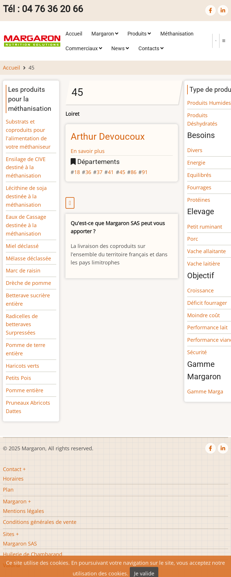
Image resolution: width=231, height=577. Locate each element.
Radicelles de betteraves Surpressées (22, 324)
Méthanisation (177, 34)
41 (111, 172)
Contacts (151, 48)
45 (122, 172)
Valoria (11, 565)
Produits (139, 34)
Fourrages (199, 187)
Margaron (104, 34)
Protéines (198, 199)
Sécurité (197, 352)
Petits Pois (18, 377)
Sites (8, 534)
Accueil (73, 34)
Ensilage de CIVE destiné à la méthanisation (26, 167)
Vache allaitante (206, 251)
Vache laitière (203, 263)
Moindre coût (203, 315)
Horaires (13, 478)
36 (88, 172)
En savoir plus (88, 150)
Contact (12, 469)
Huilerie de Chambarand (32, 554)
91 (145, 172)
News (120, 48)
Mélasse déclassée (28, 258)
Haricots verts (22, 365)
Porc (192, 238)
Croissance (200, 290)
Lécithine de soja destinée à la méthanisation (26, 196)
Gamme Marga (205, 391)
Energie (196, 162)
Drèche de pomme (28, 282)
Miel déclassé (22, 245)
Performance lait (207, 327)
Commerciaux (83, 48)
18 (77, 172)
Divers (194, 150)
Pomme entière (24, 390)
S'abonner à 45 (121, 203)
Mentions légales (23, 510)
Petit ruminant (204, 226)
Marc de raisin (23, 270)
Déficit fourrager (207, 302)
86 (133, 172)
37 (99, 172)
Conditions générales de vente (39, 521)
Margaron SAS (20, 543)
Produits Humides (209, 102)
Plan (8, 489)
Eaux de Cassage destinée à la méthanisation (26, 225)
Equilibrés (199, 174)
